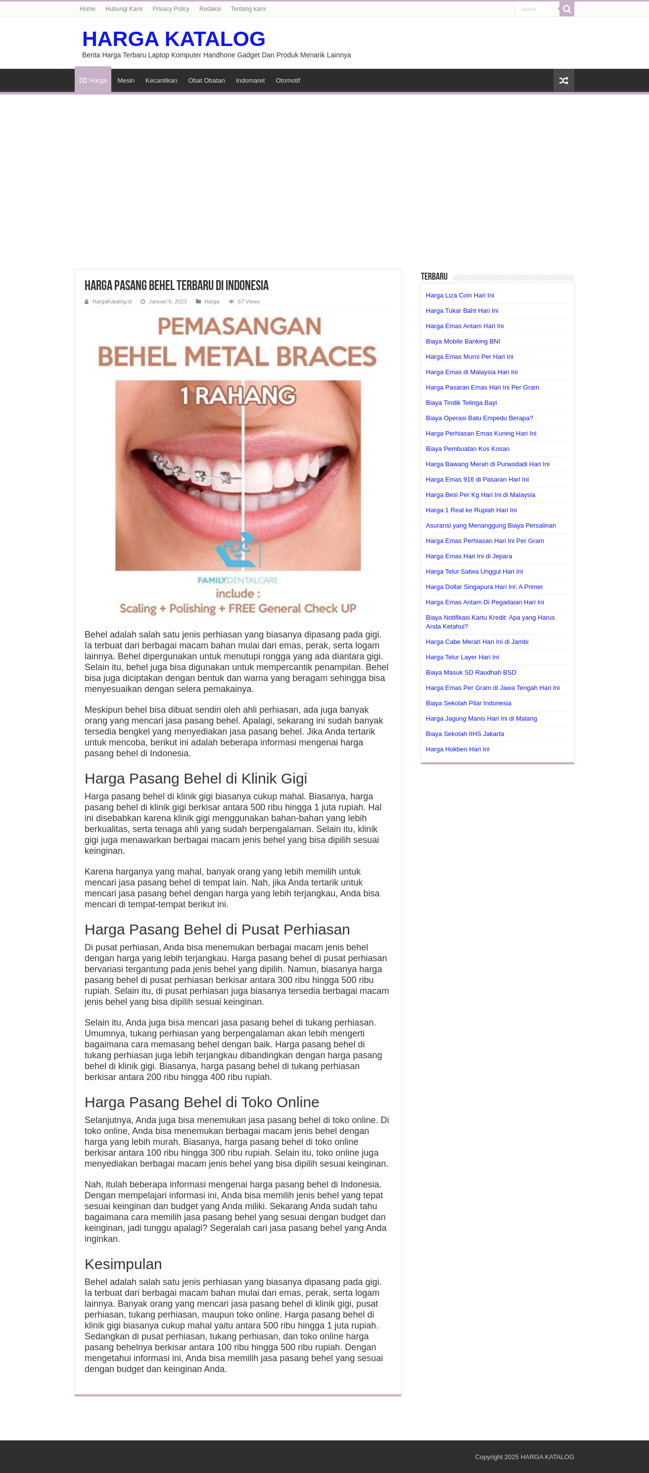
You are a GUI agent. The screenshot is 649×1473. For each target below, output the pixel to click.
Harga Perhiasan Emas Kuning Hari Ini (481, 433)
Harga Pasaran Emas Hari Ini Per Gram (482, 387)
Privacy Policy (170, 8)
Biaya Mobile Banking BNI (463, 341)
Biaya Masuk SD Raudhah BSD (471, 672)
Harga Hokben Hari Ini (458, 749)
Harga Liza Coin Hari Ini (460, 295)
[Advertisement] (324, 176)
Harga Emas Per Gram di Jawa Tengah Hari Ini (493, 687)
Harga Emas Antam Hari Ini (465, 326)
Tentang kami (248, 8)
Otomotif (288, 80)
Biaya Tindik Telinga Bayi (461, 402)
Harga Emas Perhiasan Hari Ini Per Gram (485, 540)
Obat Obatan (206, 80)
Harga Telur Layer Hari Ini (462, 657)
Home (87, 8)
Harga (93, 80)
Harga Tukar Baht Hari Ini (462, 310)
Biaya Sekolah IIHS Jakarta (465, 733)
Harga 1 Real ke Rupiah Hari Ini (471, 510)
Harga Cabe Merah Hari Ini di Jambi (477, 641)
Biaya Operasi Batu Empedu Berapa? (479, 418)
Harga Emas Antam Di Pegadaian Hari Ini (485, 602)
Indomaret (250, 80)
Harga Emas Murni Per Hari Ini (469, 356)
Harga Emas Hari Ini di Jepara (469, 556)
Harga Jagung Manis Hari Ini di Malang (481, 718)
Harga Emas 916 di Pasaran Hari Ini (477, 479)
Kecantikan (161, 80)
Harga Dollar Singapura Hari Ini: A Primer (484, 586)
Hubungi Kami (123, 8)
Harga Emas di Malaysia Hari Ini (472, 372)
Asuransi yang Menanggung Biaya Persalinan (491, 525)
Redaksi (210, 8)
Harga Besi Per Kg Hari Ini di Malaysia (480, 494)
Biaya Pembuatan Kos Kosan (468, 448)
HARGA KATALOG (174, 38)
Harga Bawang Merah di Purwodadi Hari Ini (488, 464)
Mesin (126, 80)
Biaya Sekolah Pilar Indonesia (468, 703)
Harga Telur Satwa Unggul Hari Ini (474, 571)
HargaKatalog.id (112, 301)
